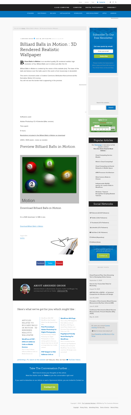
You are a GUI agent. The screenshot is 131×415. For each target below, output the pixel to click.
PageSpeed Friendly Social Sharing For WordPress (68, 336)
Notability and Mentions (102, 334)
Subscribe (104, 56)
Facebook (40, 263)
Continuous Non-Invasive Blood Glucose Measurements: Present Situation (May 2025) (103, 312)
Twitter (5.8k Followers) (98, 218)
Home (80, 2)
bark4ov (22, 238)
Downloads (78, 13)
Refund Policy (114, 407)
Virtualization (65, 13)
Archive (87, 2)
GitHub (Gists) (95, 242)
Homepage (98, 145)
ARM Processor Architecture (105, 172)
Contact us (103, 256)
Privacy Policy (83, 407)
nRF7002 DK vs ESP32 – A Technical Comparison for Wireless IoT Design (102, 293)
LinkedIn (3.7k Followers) (99, 227)
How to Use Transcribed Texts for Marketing (100, 285)
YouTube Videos (73, 359)
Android (113, 13)
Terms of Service (104, 407)
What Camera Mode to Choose (103, 178)
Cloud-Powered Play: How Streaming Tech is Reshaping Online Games (102, 276)
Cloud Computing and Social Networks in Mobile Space (105, 167)
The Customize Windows (23, 7)
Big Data (53, 13)
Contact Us (102, 2)
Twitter (50, 263)
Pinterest (59, 263)
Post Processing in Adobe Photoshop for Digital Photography (49, 329)
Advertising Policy (93, 407)
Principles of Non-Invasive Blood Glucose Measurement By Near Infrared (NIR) (103, 302)
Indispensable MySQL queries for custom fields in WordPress (104, 185)
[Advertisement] (46, 21)
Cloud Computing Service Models (104, 156)
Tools (93, 2)
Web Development (92, 13)
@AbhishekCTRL (62, 291)
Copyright (75, 407)
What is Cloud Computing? (104, 162)
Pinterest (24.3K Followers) (99, 213)
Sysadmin (30, 13)
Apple (104, 13)
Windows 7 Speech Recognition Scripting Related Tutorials (105, 194)
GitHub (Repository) (97, 237)
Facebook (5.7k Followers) (99, 223)
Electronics (42, 13)
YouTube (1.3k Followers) (99, 232)
